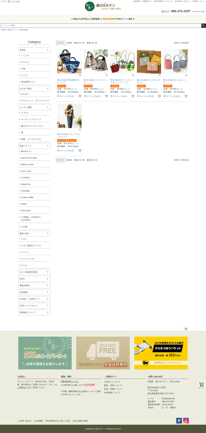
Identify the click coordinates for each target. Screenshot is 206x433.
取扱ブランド (13, 30)
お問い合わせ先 (155, 376)
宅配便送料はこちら (70, 381)
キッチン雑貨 (26, 107)
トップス (25, 55)
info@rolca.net (168, 398)
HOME (3, 30)
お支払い (22, 376)
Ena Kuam (25, 210)
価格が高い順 (92, 43)
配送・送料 (66, 376)
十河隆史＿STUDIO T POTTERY (30, 218)
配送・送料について (113, 385)
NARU (24, 204)
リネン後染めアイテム (31, 245)
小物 (23, 68)
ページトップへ (186, 329)
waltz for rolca (27, 164)
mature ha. (26, 184)
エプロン (25, 113)
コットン (25, 252)
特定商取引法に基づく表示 (58, 421)
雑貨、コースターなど (31, 139)
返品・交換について (113, 389)
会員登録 (24, 292)
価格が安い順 (79, 43)
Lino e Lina (26, 171)
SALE (22, 279)
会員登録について (112, 392)
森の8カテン (26, 151)
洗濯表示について (28, 312)
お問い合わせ (25, 421)
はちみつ (25, 94)
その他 (24, 227)
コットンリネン (28, 259)
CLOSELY (25, 177)
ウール (24, 265)
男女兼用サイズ (28, 82)
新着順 (69, 43)
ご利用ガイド (23, 387)
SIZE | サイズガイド (29, 306)
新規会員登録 (109, 19)
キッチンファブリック (31, 119)
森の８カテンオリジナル (32, 126)
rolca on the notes (29, 158)
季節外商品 (25, 285)
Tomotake (25, 191)
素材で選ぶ (25, 233)
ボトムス (25, 62)
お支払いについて (112, 382)
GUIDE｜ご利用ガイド (30, 299)
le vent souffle (27, 197)
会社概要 (39, 421)
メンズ (24, 75)
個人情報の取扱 (81, 421)
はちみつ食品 (26, 88)
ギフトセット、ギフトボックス (35, 100)
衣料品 (23, 50)
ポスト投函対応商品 (29, 272)
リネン (24, 239)
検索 (203, 26)
